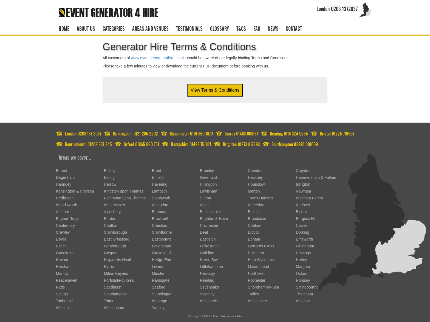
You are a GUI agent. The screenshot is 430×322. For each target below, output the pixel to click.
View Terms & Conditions (215, 90)
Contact (294, 27)
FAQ (256, 27)
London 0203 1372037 (337, 7)
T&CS (241, 27)
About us (86, 27)
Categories (114, 27)
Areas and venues (150, 27)
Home (64, 27)
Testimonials (189, 27)
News (273, 27)
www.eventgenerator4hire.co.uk (158, 58)
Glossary (219, 27)
